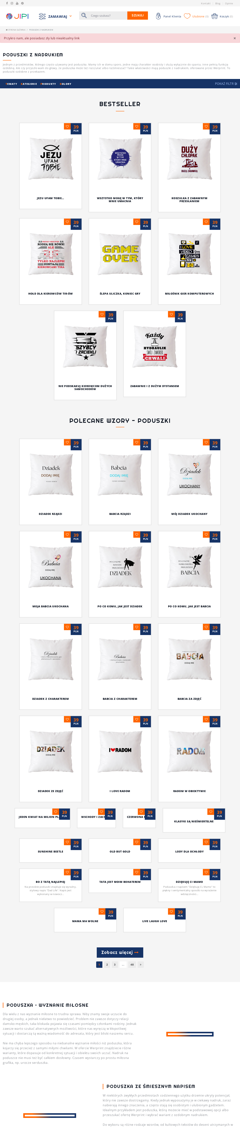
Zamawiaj (58, 16)
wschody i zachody (50, 635)
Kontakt (206, 3)
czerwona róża (120, 635)
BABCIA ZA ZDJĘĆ (120, 570)
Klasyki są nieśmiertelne (189, 635)
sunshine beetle (50, 665)
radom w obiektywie (120, 600)
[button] (226, 84)
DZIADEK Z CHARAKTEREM (204, 539)
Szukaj (138, 15)
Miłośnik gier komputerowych (189, 293)
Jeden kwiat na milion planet (189, 604)
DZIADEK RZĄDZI (59, 514)
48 (132, 778)
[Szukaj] (108, 15)
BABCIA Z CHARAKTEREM (50, 570)
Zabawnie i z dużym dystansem (154, 386)
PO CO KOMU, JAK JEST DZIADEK (90, 539)
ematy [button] (12, 84)
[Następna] (141, 778)
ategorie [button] (29, 84)
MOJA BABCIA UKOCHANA (35, 539)
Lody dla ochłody (189, 665)
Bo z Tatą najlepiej (50, 695)
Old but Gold (120, 665)
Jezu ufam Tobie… (50, 198)
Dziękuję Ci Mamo (189, 695)
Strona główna (15, 29)
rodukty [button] (48, 84)
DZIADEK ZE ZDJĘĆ (189, 570)
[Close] (234, 38)
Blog (217, 3)
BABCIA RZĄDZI (129, 514)
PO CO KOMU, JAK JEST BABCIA (149, 539)
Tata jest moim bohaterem (120, 695)
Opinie (229, 3)
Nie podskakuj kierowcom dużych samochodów (85, 387)
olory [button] (66, 84)
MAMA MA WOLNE (85, 734)
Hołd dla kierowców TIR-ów (50, 293)
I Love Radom (50, 600)
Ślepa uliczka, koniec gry (120, 293)
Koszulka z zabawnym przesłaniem (189, 199)
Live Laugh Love (154, 734)
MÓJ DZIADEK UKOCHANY (189, 447)
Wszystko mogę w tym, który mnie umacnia (120, 199)
